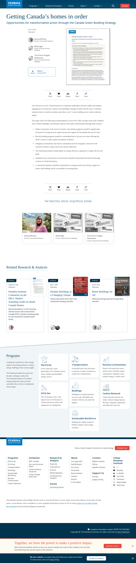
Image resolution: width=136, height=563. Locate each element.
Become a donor (112, 546)
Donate (125, 6)
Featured (53, 464)
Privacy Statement (122, 532)
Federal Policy (54, 201)
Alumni (74, 479)
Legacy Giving (97, 479)
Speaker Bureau (98, 467)
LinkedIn (118, 473)
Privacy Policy (53, 559)
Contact (97, 6)
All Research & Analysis (55, 477)
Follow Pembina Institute (118, 461)
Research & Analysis (54, 6)
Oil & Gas (11, 464)
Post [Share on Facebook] (77, 95)
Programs (33, 6)
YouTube (118, 476)
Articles (53, 470)
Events (71, 6)
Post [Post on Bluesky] (59, 95)
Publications (55, 467)
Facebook (118, 479)
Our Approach (76, 461)
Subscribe (119, 485)
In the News (76, 482)
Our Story (75, 467)
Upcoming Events (57, 487)
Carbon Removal (14, 483)
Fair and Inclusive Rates (36, 465)
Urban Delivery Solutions (35, 470)
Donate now (122, 448)
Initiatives (34, 458)
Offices (95, 464)
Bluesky (118, 470)
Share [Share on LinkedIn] (68, 95)
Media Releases (56, 473)
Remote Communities (13, 479)
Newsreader (120, 482)
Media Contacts (98, 461)
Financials (75, 470)
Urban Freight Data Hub (34, 475)
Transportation (14, 467)
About (83, 6)
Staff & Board (76, 464)
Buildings (88, 201)
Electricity (12, 461)
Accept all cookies (96, 558)
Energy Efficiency (76, 201)
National (64, 201)
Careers (74, 476)
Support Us (98, 473)
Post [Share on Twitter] (50, 95)
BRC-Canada (34, 461)
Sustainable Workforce (12, 474)
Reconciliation (76, 473)
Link (86, 95)
